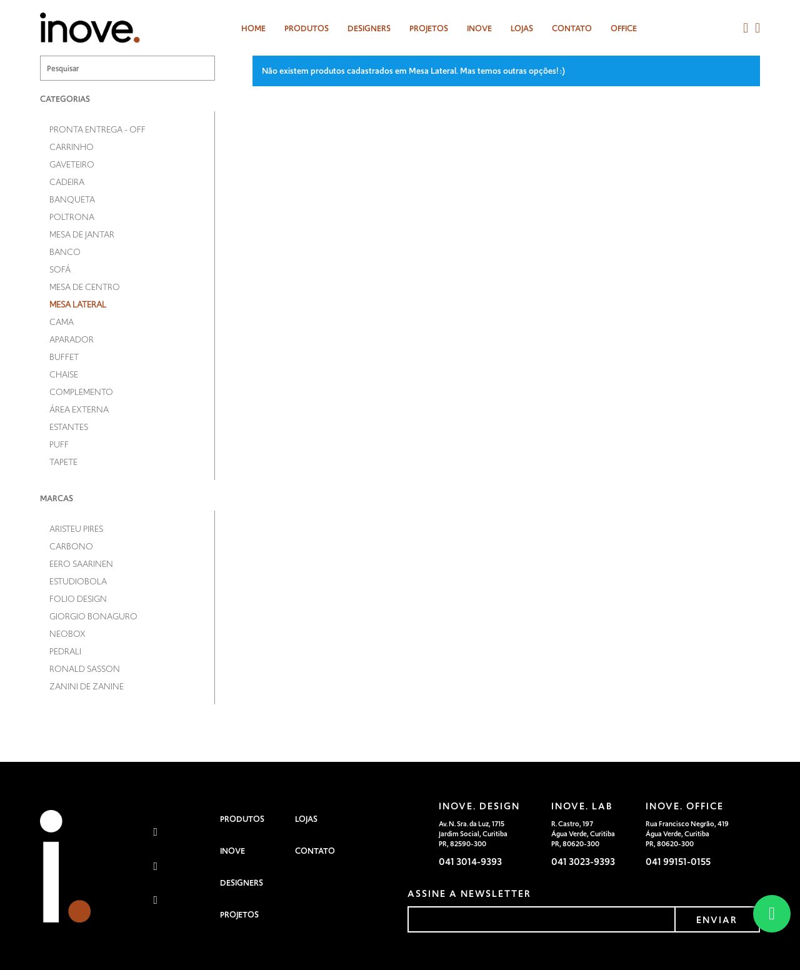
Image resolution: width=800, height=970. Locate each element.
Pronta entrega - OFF (97, 129)
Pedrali (65, 651)
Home (253, 28)
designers (369, 28)
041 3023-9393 (583, 861)
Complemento (81, 392)
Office (624, 28)
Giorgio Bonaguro (93, 616)
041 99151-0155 (678, 861)
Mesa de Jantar (81, 234)
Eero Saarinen (81, 564)
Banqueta (72, 199)
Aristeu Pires (76, 528)
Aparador (71, 339)
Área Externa (79, 409)
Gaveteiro (71, 164)
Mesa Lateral (77, 304)
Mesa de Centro (84, 287)
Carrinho (71, 147)
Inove (479, 28)
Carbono (71, 546)
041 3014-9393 (470, 861)
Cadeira (66, 182)
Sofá (60, 269)
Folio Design (78, 598)
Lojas (522, 28)
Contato (572, 28)
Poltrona (71, 217)
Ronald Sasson (84, 668)
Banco (65, 252)
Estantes (68, 427)
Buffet (64, 357)
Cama (61, 322)
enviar (717, 919)
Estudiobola (78, 581)
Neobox (67, 634)
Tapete (63, 462)
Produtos (306, 28)
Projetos (428, 28)
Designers (241, 883)
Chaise (63, 374)
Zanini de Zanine (86, 686)
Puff (59, 444)
